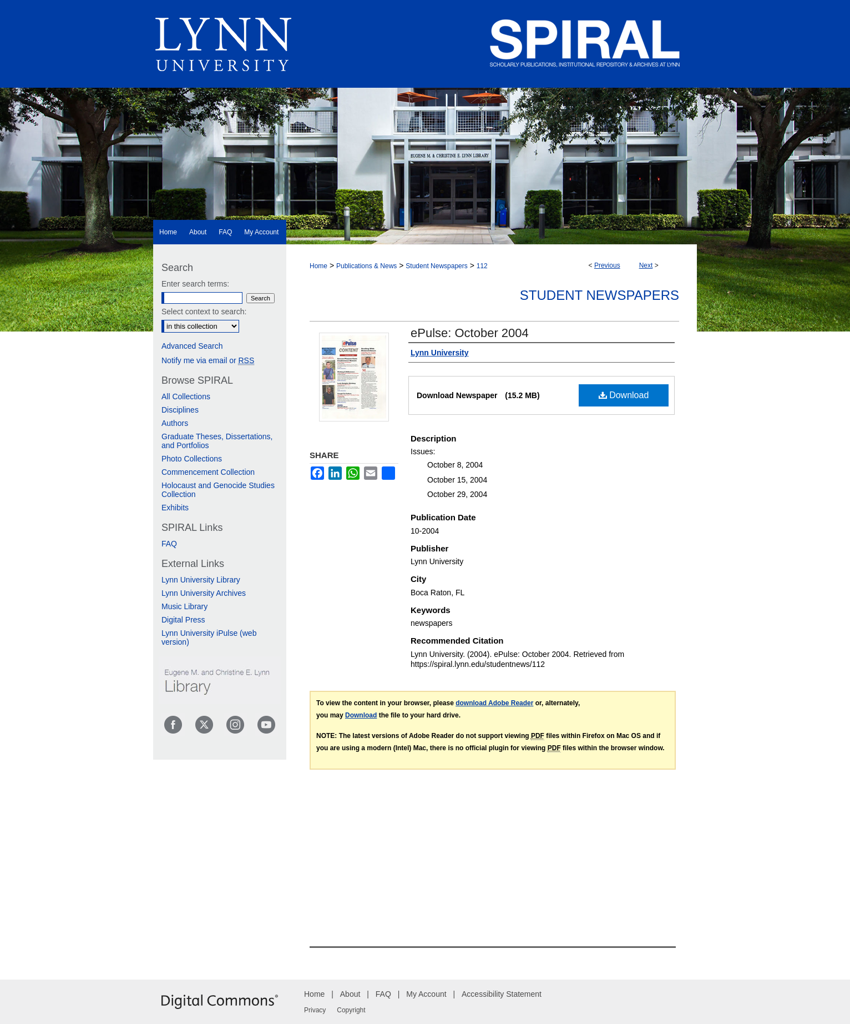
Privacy (315, 1010)
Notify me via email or (207, 360)
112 (482, 266)
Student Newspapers (436, 266)
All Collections (185, 396)
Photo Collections (191, 458)
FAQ (169, 543)
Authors (174, 423)
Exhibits (175, 507)
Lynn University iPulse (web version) (208, 637)
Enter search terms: (195, 283)
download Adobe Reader (494, 703)
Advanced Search (192, 346)
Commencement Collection (208, 472)
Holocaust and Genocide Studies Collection (218, 490)
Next (646, 265)
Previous (607, 265)
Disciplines (180, 409)
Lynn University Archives (203, 593)
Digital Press (183, 619)
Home (318, 266)
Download (624, 395)
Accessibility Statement (502, 994)
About (350, 994)
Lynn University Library (200, 579)
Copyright (351, 1010)
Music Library (184, 606)
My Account (426, 994)
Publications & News (366, 266)
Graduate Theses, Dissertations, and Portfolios (217, 441)
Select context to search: (203, 311)
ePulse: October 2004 (470, 333)
